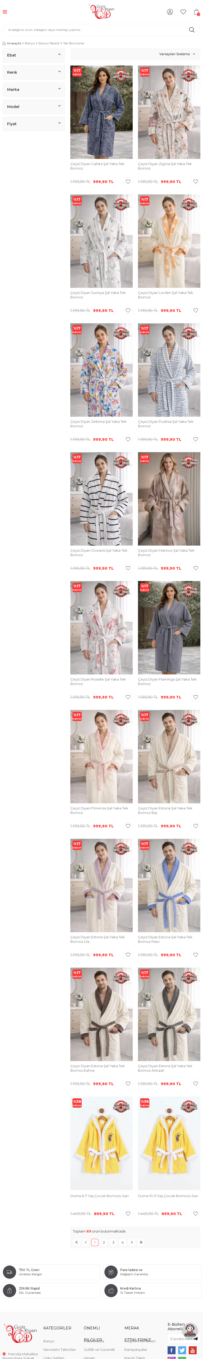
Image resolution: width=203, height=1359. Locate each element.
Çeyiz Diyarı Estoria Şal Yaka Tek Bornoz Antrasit (165, 1068)
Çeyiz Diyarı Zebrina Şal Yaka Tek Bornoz (98, 423)
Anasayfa (12, 43)
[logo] (102, 12)
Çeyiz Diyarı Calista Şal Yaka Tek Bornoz (97, 166)
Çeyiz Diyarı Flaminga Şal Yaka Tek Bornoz (167, 681)
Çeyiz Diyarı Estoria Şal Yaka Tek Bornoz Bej (165, 810)
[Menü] (5, 12)
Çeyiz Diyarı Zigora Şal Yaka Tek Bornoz (165, 166)
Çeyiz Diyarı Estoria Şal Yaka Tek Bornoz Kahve (97, 1068)
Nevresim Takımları (59, 1349)
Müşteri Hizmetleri (140, 1341)
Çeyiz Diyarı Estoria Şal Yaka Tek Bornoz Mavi (165, 939)
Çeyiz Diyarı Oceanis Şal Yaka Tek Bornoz (98, 552)
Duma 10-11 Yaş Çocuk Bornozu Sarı (168, 1196)
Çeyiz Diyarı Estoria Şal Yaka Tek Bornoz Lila (97, 939)
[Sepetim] (196, 12)
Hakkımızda (94, 1341)
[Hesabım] (170, 12)
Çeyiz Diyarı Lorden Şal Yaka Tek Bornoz (165, 294)
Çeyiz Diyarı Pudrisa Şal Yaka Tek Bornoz (165, 423)
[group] (101, 1143)
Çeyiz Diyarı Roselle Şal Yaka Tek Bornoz (98, 681)
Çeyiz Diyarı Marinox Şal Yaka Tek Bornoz (166, 552)
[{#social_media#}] (172, 1350)
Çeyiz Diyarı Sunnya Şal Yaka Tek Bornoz (98, 294)
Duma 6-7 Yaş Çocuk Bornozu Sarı (99, 1196)
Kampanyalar (135, 1349)
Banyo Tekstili (49, 43)
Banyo (30, 43)
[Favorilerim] (183, 12)
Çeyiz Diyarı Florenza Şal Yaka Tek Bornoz (99, 810)
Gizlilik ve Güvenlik (99, 1349)
